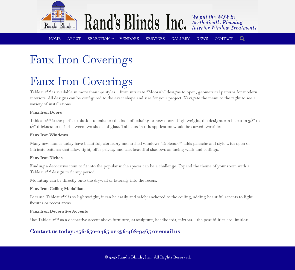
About (74, 38)
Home (55, 38)
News (202, 38)
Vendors (129, 38)
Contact (224, 38)
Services (155, 38)
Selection (99, 38)
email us (169, 231)
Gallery (180, 38)
